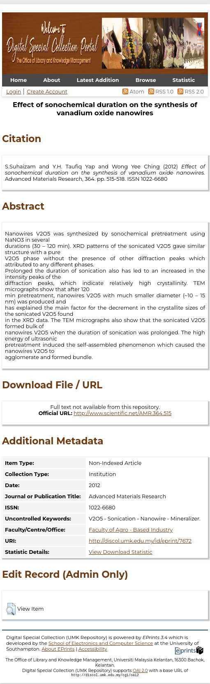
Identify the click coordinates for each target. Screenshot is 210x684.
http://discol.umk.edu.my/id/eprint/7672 (140, 541)
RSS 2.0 (189, 92)
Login (13, 92)
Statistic (184, 80)
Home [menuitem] (18, 80)
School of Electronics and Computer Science (100, 643)
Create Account (47, 92)
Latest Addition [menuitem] (98, 80)
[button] (11, 609)
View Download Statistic (120, 552)
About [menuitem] (51, 80)
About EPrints (58, 649)
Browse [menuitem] (146, 80)
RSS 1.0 (160, 92)
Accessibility (92, 649)
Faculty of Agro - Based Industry (131, 530)
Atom (133, 92)
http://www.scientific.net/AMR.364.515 (122, 413)
